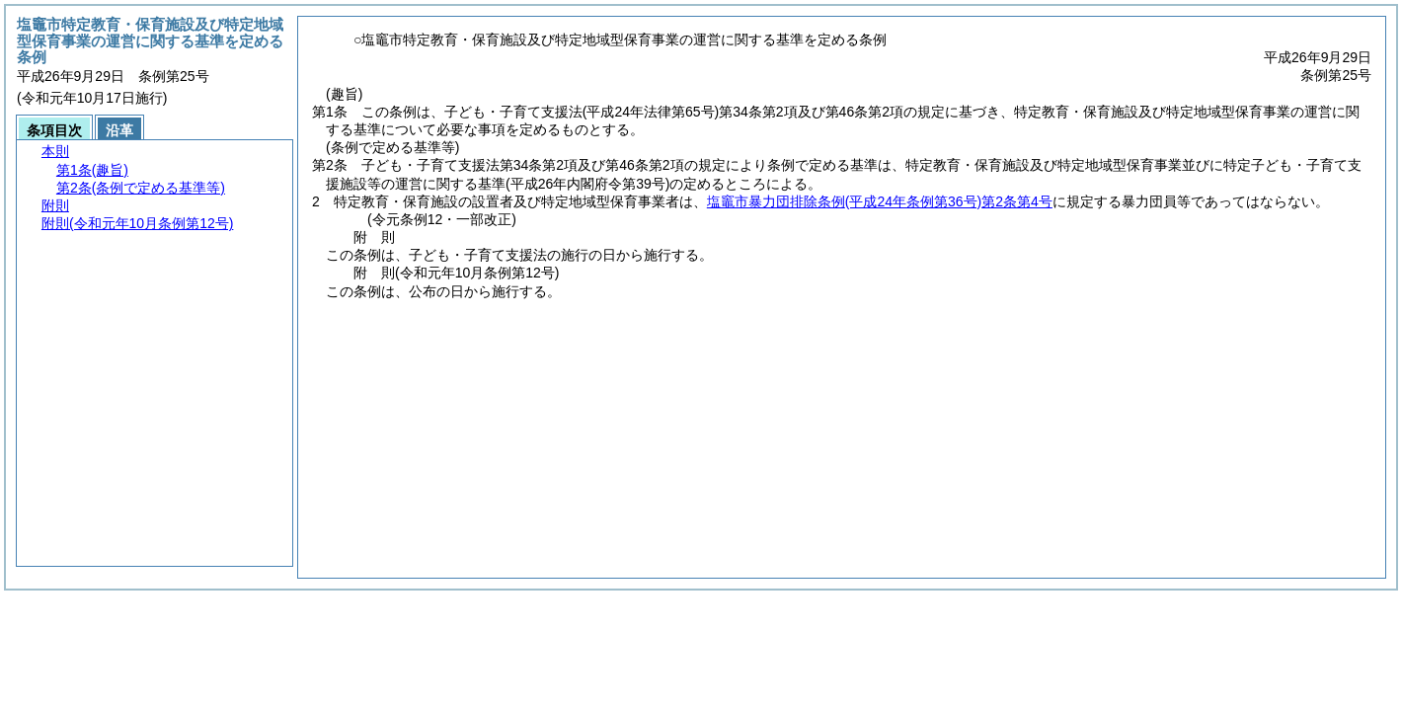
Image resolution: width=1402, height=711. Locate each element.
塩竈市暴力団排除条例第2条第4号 (879, 201)
